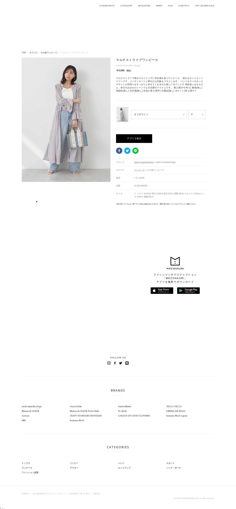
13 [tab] (64, 201)
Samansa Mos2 (77, 420)
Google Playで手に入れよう (188, 290)
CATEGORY (126, 5)
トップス (26, 463)
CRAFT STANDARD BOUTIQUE (86, 415)
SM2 (24, 420)
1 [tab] (37, 201)
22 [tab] (84, 201)
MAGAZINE (144, 5)
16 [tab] (71, 201)
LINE (135, 150)
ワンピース (27, 468)
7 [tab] (50, 201)
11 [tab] (59, 201)
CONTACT (184, 5)
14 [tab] (66, 201)
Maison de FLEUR (30, 411)
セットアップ (124, 468)
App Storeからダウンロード (162, 290)
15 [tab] (68, 201)
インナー (74, 463)
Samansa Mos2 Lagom (176, 415)
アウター (74, 468)
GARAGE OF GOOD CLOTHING (134, 415)
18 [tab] (75, 201)
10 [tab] (57, 201)
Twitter (127, 150)
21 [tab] (82, 201)
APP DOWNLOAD (204, 5)
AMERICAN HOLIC (176, 411)
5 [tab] (46, 201)
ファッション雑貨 (30, 472)
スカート (170, 463)
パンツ (121, 463)
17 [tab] (73, 201)
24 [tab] (89, 201)
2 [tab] (39, 201)
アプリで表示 (134, 138)
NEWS (159, 5)
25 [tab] (91, 201)
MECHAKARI (37, 5)
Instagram (109, 363)
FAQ (170, 5)
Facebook (119, 150)
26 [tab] (93, 201)
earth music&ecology (32, 406)
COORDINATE (107, 5)
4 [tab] (43, 201)
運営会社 (97, 494)
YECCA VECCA (174, 406)
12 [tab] (62, 201)
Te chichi (122, 411)
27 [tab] (95, 201)
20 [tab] (80, 201)
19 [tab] (77, 201)
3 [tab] (41, 201)
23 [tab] (86, 201)
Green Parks (76, 406)
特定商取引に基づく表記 (80, 494)
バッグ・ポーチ (173, 468)
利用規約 (25, 494)
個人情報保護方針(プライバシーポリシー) (49, 494)
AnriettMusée (124, 406)
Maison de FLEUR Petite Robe (84, 411)
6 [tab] (48, 201)
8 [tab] (52, 201)
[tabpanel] (66, 131)
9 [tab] (55, 201)
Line (127, 363)
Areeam (25, 415)
